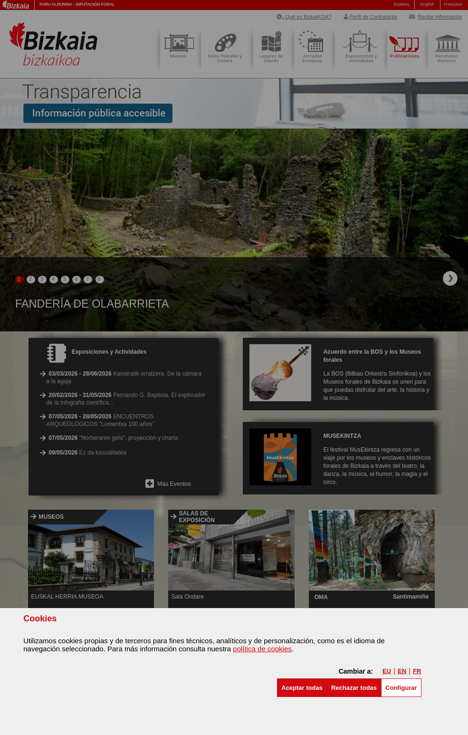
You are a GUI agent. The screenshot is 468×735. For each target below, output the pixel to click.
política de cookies (262, 649)
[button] (302, 687)
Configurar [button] (401, 687)
